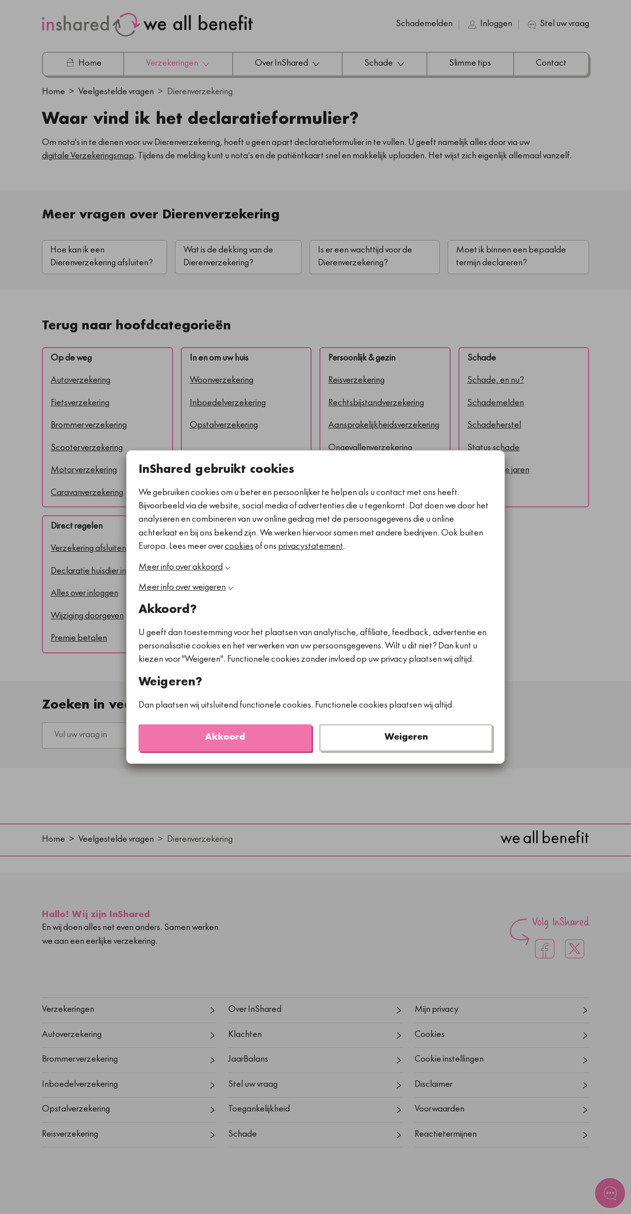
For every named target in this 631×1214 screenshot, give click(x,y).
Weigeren (406, 738)
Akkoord (225, 738)
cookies (239, 547)
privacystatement (310, 547)
